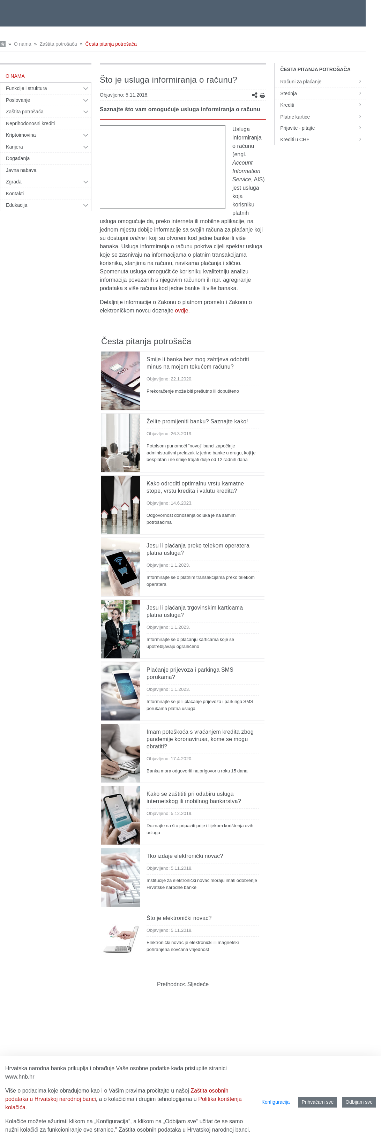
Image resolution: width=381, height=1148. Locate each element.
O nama (22, 44)
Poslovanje (18, 100)
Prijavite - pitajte (323, 128)
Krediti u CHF (323, 139)
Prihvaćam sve (317, 1102)
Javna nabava (21, 170)
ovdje (181, 311)
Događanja (18, 158)
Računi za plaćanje (323, 81)
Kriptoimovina (21, 135)
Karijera (14, 147)
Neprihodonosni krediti (30, 123)
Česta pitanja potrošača (111, 44)
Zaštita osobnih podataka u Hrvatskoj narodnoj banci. (184, 1130)
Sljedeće (197, 984)
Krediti (323, 105)
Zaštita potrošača (58, 44)
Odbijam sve (359, 1102)
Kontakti (15, 193)
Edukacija (16, 205)
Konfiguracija (275, 1102)
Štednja (323, 93)
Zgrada (14, 181)
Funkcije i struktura (26, 88)
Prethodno (170, 984)
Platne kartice (323, 117)
